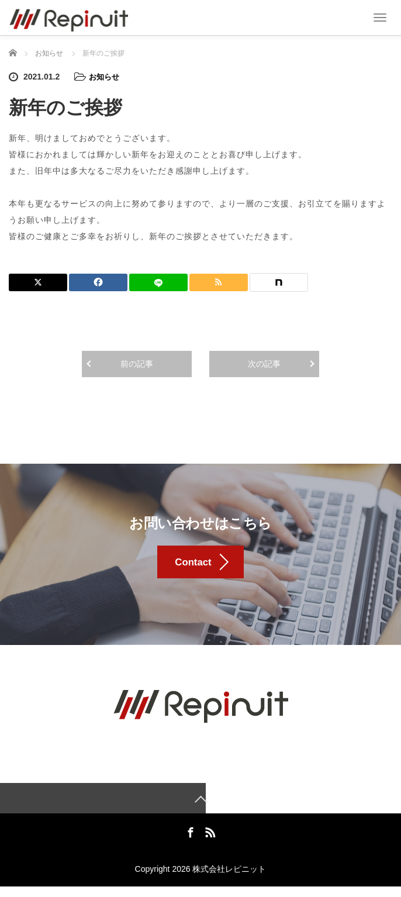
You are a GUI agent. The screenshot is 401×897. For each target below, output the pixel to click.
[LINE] (158, 282)
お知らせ (105, 76)
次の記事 (264, 363)
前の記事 (136, 363)
